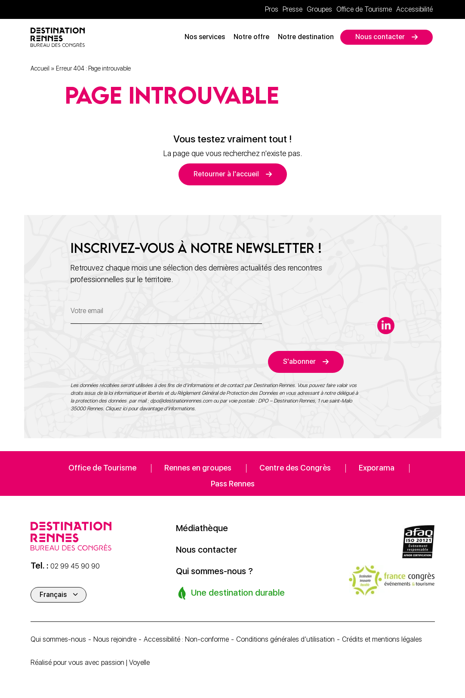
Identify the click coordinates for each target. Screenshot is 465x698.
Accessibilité (414, 9)
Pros (271, 9)
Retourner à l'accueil (226, 174)
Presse (292, 9)
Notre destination (306, 37)
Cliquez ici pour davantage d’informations (149, 409)
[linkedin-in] (385, 325)
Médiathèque (202, 528)
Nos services (205, 37)
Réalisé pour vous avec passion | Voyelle (90, 662)
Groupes (319, 9)
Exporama (376, 467)
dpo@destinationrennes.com (181, 401)
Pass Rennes (233, 483)
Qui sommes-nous (58, 639)
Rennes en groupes (197, 467)
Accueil (40, 68)
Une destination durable (231, 592)
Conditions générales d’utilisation (285, 639)
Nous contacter (380, 37)
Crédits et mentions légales (382, 639)
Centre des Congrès (295, 467)
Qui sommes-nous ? (214, 571)
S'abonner (299, 361)
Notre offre (251, 37)
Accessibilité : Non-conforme (186, 639)
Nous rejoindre (114, 639)
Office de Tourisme (364, 9)
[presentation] (136, 356)
